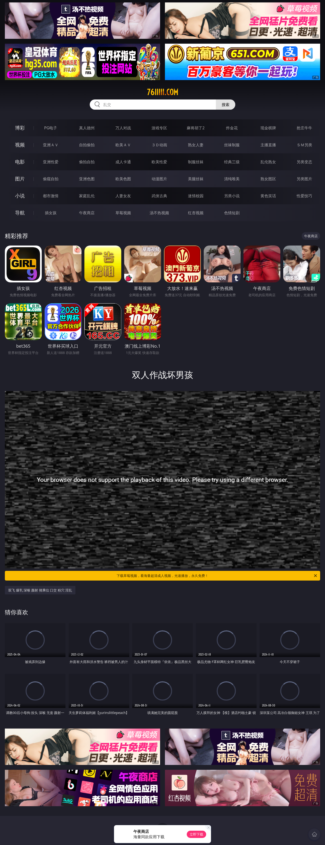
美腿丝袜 (195, 178)
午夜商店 (87, 212)
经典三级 (232, 161)
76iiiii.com (162, 92)
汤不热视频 (159, 212)
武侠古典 (159, 195)
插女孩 (51, 212)
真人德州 (87, 128)
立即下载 (196, 834)
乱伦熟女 (268, 161)
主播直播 (268, 145)
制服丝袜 (195, 161)
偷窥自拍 (50, 178)
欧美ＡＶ (123, 145)
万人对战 (123, 128)
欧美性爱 (159, 161)
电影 (20, 161)
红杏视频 (195, 212)
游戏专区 (159, 128)
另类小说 (232, 195)
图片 (20, 178)
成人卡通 (123, 161)
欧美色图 (123, 178)
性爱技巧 (304, 195)
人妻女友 (123, 195)
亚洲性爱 (50, 161)
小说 (20, 195)
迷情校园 (195, 195)
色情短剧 (232, 212)
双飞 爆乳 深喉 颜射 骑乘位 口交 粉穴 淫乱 (40, 590)
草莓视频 (123, 212)
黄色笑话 (268, 195)
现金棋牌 (268, 128)
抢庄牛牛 (304, 128)
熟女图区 (268, 178)
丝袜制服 (232, 145)
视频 (20, 144)
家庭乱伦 (87, 195)
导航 (20, 212)
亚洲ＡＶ (50, 145)
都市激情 (50, 195)
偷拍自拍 (87, 161)
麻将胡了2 (195, 128)
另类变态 (304, 161)
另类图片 (304, 178)
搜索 (225, 104)
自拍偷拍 (87, 145)
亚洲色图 (87, 178)
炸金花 (232, 128)
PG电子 (50, 128)
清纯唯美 (232, 178)
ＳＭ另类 (304, 145)
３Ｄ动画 (159, 145)
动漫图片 (159, 178)
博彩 (20, 127)
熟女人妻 (195, 145)
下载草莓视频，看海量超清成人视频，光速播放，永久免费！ (217, 576)
